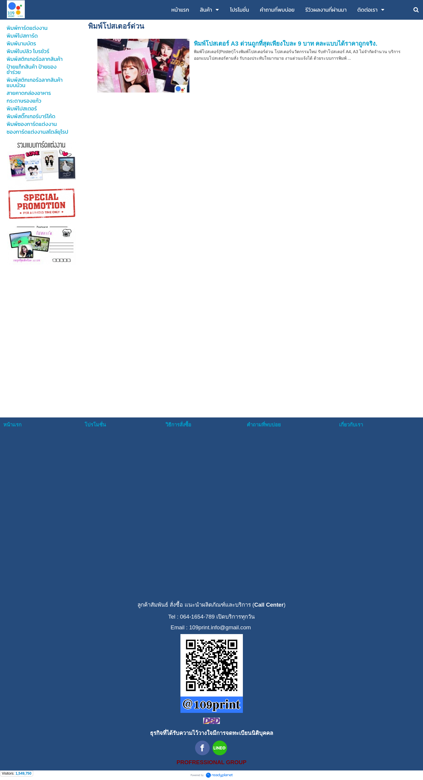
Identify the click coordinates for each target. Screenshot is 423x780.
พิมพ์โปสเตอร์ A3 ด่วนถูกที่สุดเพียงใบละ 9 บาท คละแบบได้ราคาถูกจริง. (285, 43)
